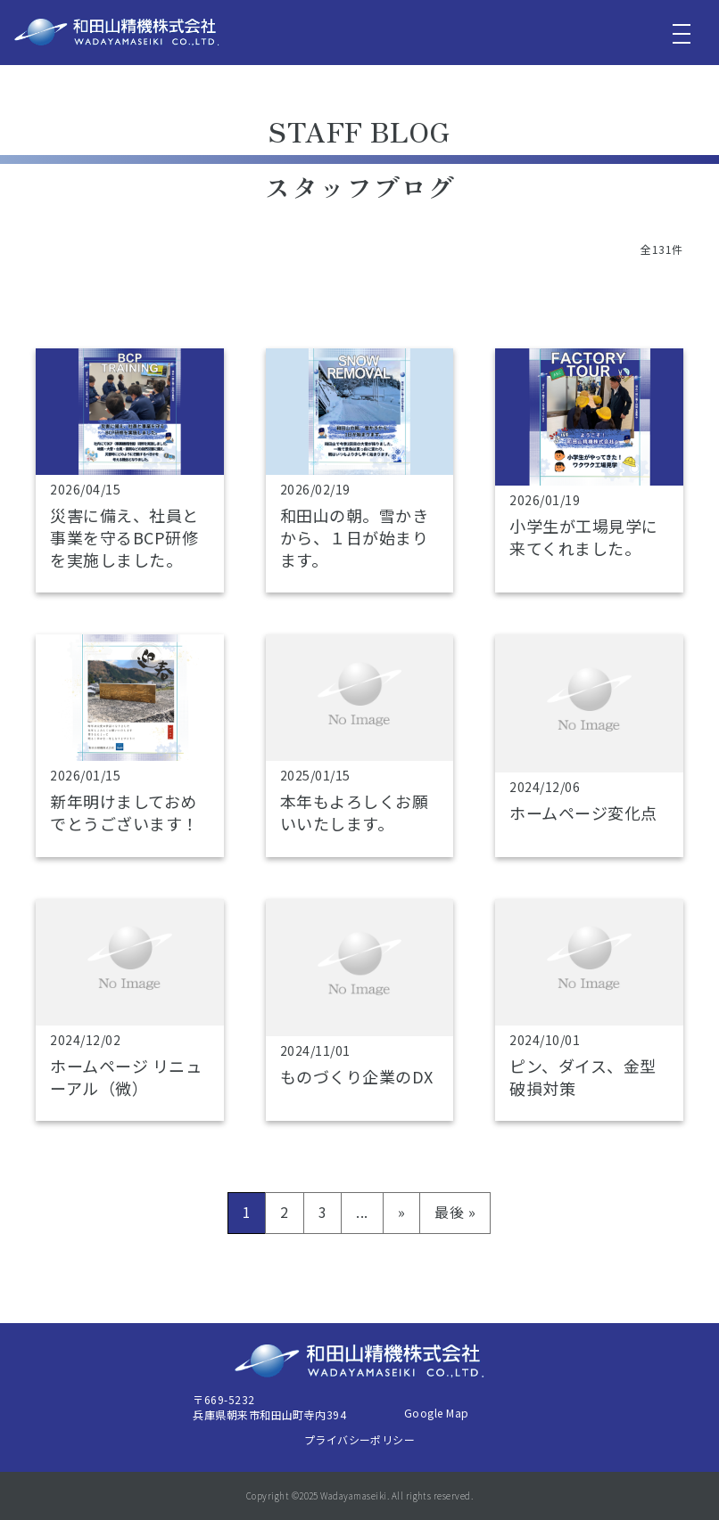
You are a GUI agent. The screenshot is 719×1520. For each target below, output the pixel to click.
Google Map (436, 1412)
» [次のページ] (401, 1211)
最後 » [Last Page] (454, 1211)
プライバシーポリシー (360, 1439)
